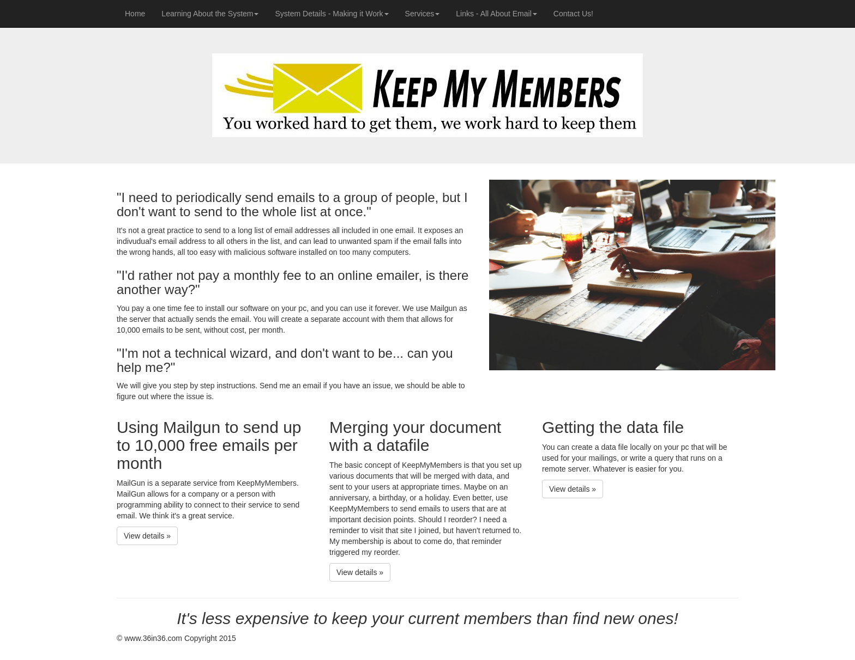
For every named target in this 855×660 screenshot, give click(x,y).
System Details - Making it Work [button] (331, 13)
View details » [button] (147, 535)
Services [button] (422, 13)
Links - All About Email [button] (496, 13)
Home (139, 13)
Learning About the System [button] (209, 13)
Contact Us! (573, 13)
